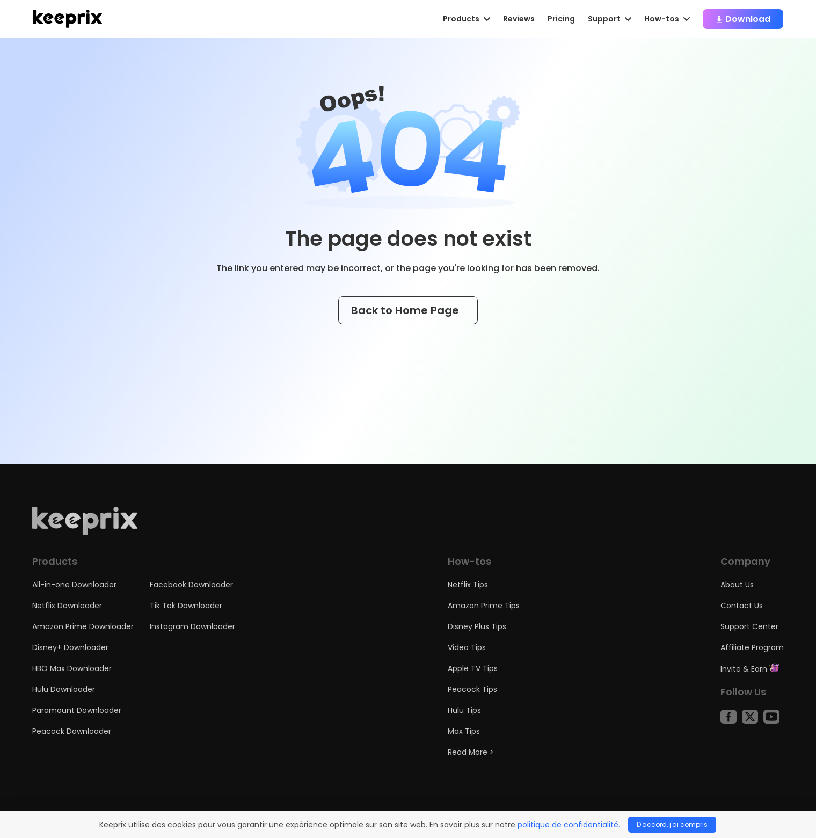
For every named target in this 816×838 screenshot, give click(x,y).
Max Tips (464, 731)
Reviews (519, 18)
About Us (737, 584)
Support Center (749, 626)
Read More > (471, 752)
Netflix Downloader (67, 605)
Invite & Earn (749, 669)
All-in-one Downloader (74, 584)
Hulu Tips (464, 710)
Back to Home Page (408, 310)
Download (743, 19)
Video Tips (467, 647)
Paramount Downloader (76, 710)
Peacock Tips (472, 689)
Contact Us (741, 605)
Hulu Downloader (63, 689)
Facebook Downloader (191, 584)
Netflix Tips (468, 584)
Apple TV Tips (473, 668)
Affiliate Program (752, 647)
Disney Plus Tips (477, 626)
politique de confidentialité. (569, 824)
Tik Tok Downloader (186, 605)
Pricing (561, 18)
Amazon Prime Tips (484, 605)
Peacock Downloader (71, 731)
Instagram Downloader (192, 626)
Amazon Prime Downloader (83, 626)
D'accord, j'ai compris (672, 824)
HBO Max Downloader (72, 668)
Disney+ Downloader (70, 647)
